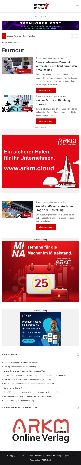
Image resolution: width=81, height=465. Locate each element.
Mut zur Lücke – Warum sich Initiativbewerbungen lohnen (27, 379)
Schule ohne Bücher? (13, 388)
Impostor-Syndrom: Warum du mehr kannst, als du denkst (28, 396)
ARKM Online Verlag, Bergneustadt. (58, 456)
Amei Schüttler (43, 96)
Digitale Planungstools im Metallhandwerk (23, 36)
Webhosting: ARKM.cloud (40, 460)
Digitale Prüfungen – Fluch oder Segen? (20, 401)
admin (40, 58)
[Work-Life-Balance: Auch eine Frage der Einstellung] (17, 209)
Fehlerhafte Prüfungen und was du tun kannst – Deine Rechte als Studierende (36, 375)
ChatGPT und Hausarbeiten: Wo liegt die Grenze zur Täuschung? (31, 392)
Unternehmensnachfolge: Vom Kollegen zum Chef (24, 371)
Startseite (7, 42)
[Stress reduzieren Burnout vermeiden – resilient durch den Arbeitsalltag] (17, 65)
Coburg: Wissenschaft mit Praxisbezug (20, 367)
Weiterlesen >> (46, 90)
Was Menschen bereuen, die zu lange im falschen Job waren (29, 384)
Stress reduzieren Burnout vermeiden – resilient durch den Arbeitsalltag (56, 66)
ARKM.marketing (40, 16)
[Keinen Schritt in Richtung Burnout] (17, 103)
